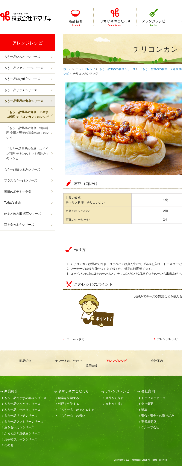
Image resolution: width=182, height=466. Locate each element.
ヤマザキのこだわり (115, 17)
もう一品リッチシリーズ (20, 90)
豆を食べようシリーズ (19, 224)
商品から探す (115, 398)
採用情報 (91, 365)
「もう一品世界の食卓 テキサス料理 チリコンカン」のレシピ (27, 114)
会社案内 (157, 360)
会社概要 (147, 403)
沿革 (144, 409)
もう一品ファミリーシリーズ (23, 68)
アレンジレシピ (153, 17)
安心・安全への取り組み (157, 415)
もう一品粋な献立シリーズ (22, 79)
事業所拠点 (148, 421)
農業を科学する (68, 398)
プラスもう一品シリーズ (20, 180)
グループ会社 (150, 427)
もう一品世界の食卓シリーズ (117, 69)
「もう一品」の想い (71, 415)
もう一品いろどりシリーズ (22, 56)
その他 (8, 445)
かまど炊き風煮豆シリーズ (22, 433)
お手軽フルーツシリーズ (20, 439)
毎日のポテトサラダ (17, 191)
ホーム (67, 69)
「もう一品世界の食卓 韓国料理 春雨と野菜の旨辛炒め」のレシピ (27, 132)
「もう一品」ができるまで (76, 409)
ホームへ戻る (76, 339)
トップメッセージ (153, 398)
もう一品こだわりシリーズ (22, 409)
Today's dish (12, 202)
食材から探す (115, 403)
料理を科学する (68, 403)
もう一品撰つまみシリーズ (22, 169)
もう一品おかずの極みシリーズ (25, 398)
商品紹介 (81, 17)
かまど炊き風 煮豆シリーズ (22, 213)
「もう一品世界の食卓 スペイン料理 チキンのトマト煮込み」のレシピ (27, 153)
